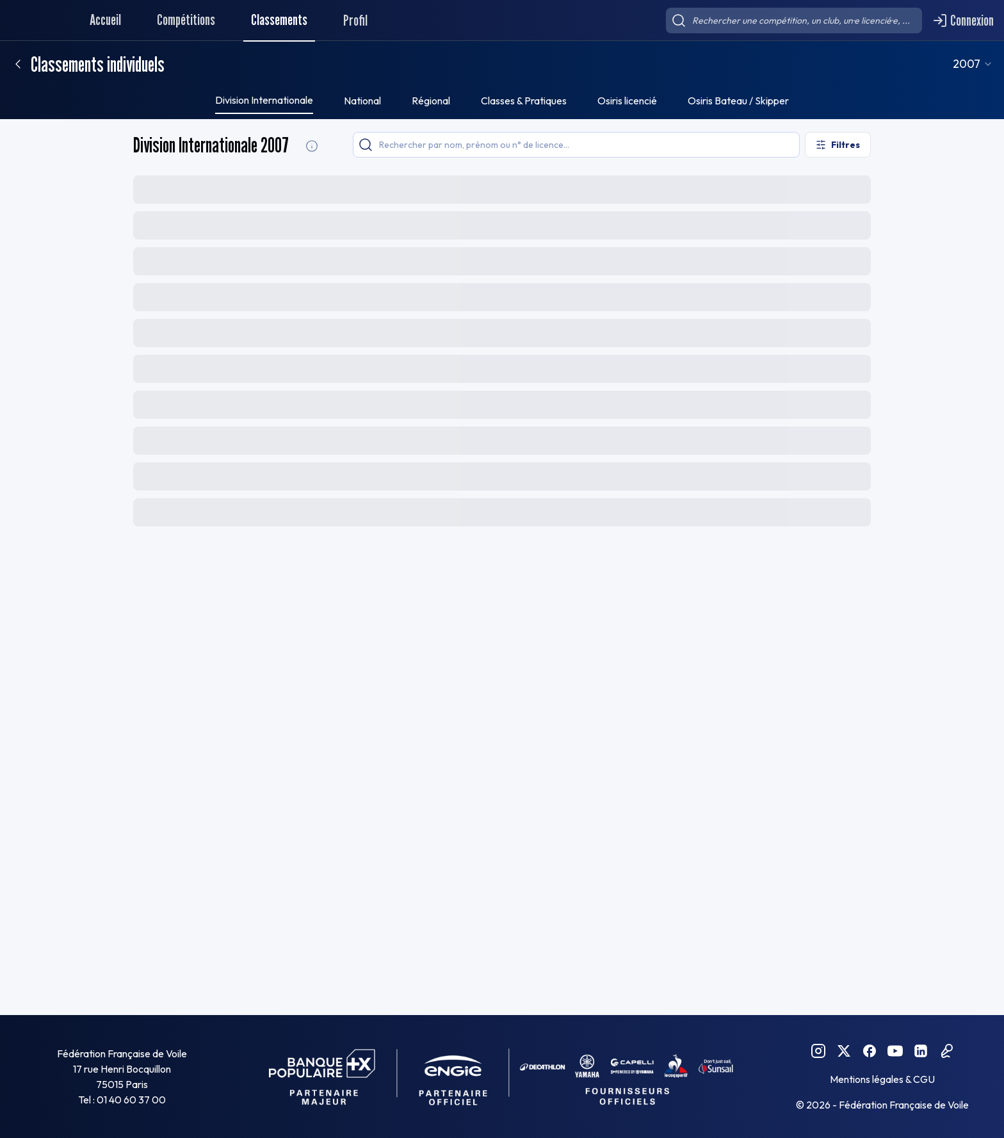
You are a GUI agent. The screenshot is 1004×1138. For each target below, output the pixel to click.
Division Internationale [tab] (264, 99)
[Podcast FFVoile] (946, 1051)
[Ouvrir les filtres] (838, 145)
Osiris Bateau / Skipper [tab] (738, 100)
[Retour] (18, 64)
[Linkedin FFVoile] (921, 1051)
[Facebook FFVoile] (869, 1051)
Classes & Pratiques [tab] (524, 100)
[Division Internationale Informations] (311, 146)
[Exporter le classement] (839, 188)
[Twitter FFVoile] (844, 1051)
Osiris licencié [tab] (627, 100)
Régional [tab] (431, 100)
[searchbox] (794, 20)
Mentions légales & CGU (882, 1079)
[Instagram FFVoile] (818, 1051)
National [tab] (362, 100)
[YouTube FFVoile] (895, 1051)
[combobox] (986, 64)
